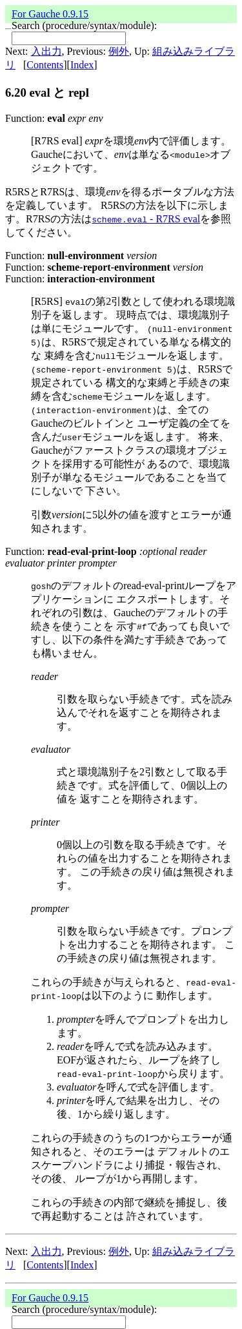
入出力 (46, 51)
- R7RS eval (146, 218)
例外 (118, 51)
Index (82, 64)
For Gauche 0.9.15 (50, 13)
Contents (44, 64)
